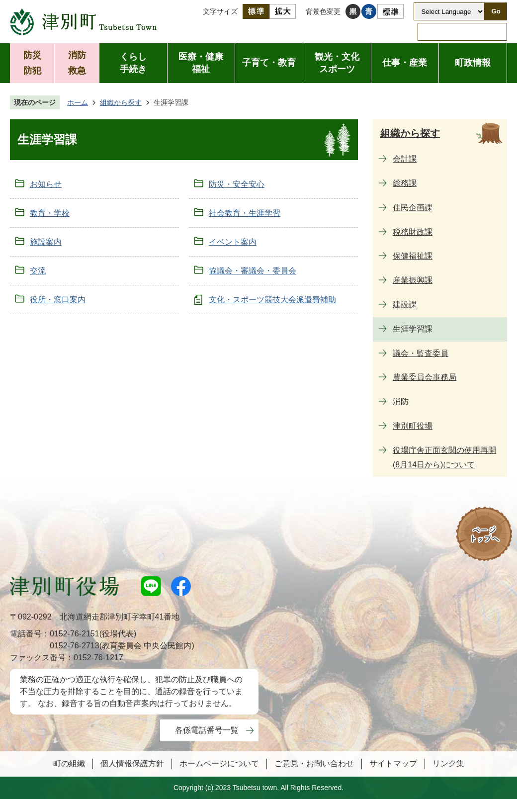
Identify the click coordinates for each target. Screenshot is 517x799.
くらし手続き (133, 63)
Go (496, 11)
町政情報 (473, 63)
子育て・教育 (269, 63)
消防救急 (77, 63)
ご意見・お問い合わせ (314, 763)
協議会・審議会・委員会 (252, 270)
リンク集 (448, 763)
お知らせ (46, 184)
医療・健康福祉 (200, 63)
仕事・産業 (404, 63)
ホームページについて (219, 763)
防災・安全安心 (236, 184)
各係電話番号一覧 (207, 730)
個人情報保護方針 (132, 763)
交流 (38, 270)
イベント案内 (233, 242)
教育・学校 (50, 213)
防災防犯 (32, 63)
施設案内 (46, 242)
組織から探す (121, 102)
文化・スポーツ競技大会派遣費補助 (272, 299)
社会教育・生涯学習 (244, 213)
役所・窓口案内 (58, 299)
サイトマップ (393, 763)
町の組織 (69, 763)
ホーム (77, 102)
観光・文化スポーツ (337, 63)
